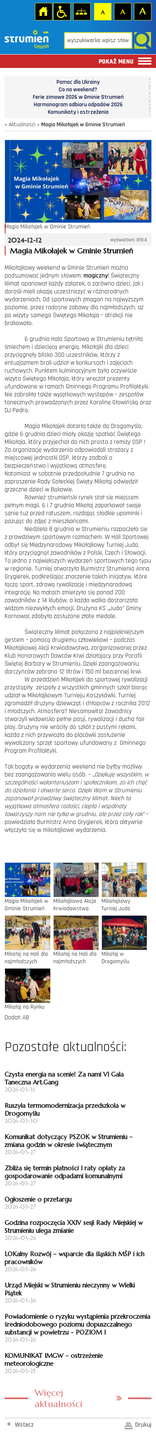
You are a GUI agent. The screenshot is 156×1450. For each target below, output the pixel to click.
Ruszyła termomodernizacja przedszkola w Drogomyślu (65, 1109)
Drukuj (143, 1425)
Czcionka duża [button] (142, 11)
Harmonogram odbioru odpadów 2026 (78, 104)
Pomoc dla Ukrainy (78, 82)
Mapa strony (81, 11)
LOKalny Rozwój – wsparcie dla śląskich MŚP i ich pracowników (74, 1258)
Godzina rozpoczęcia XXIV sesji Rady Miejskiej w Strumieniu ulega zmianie (74, 1227)
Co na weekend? (78, 89)
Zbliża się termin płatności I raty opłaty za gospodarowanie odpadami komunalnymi (65, 1172)
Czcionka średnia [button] (122, 11)
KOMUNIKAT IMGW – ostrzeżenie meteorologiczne (54, 1359)
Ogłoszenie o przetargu (38, 1199)
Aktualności (22, 124)
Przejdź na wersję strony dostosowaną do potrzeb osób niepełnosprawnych (61, 11)
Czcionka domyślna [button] (102, 11)
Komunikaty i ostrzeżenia (78, 112)
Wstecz (24, 1425)
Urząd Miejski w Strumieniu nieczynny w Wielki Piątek (70, 1289)
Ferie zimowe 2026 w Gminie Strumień (78, 97)
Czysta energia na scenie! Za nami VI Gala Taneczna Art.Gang (64, 1078)
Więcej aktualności (58, 1398)
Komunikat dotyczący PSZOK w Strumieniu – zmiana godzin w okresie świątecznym (69, 1141)
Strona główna (43, 11)
